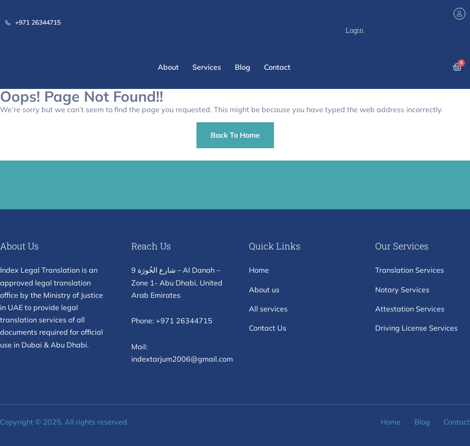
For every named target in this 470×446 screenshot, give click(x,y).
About (168, 67)
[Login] (459, 14)
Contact (277, 67)
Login (355, 30)
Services (206, 67)
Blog (242, 67)
